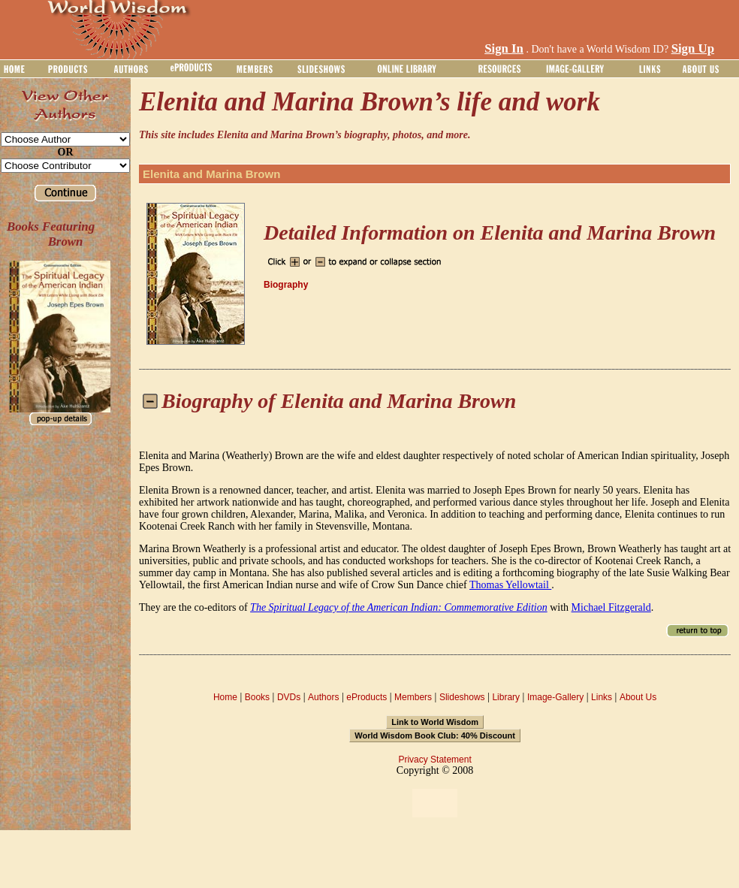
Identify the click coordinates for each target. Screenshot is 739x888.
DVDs (288, 697)
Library (506, 697)
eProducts (366, 697)
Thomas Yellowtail (510, 584)
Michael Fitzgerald (611, 607)
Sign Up (692, 48)
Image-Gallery (555, 697)
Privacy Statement (434, 759)
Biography (286, 284)
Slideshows (462, 697)
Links (601, 697)
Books (257, 697)
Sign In (503, 48)
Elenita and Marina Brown (211, 174)
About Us (638, 697)
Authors (323, 697)
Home (225, 697)
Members (413, 697)
